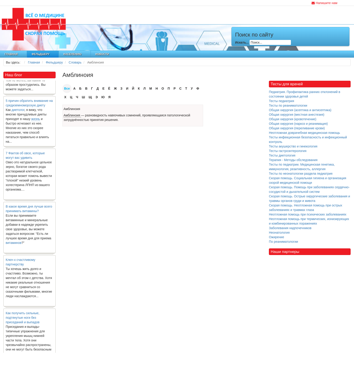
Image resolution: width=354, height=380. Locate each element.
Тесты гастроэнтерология (287, 151)
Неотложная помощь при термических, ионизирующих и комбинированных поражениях (309, 221)
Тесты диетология (282, 155)
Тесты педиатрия (281, 101)
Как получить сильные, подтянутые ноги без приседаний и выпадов (22, 318)
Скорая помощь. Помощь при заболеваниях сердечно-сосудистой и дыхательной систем (309, 189)
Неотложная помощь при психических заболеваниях (307, 214)
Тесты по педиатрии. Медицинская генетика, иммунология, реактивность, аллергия (302, 167)
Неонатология (279, 232)
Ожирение (276, 237)
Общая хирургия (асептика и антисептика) (300, 110)
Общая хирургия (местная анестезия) (296, 114)
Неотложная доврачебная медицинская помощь (304, 133)
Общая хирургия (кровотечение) (292, 119)
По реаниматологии (283, 241)
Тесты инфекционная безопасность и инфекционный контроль (308, 139)
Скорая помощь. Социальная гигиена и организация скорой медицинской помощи (307, 180)
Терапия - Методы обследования (293, 160)
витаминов (14, 244)
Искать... (242, 42)
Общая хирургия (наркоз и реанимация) (298, 123)
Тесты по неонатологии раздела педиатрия (300, 173)
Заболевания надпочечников (290, 228)
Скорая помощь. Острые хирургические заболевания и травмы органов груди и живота (309, 198)
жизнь (35, 120)
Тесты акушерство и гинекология (293, 146)
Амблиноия (72, 109)
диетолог (18, 111)
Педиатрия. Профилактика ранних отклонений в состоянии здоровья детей (304, 94)
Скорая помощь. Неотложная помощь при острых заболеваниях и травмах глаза (305, 207)
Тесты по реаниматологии (288, 105)
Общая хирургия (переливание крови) (297, 128)
